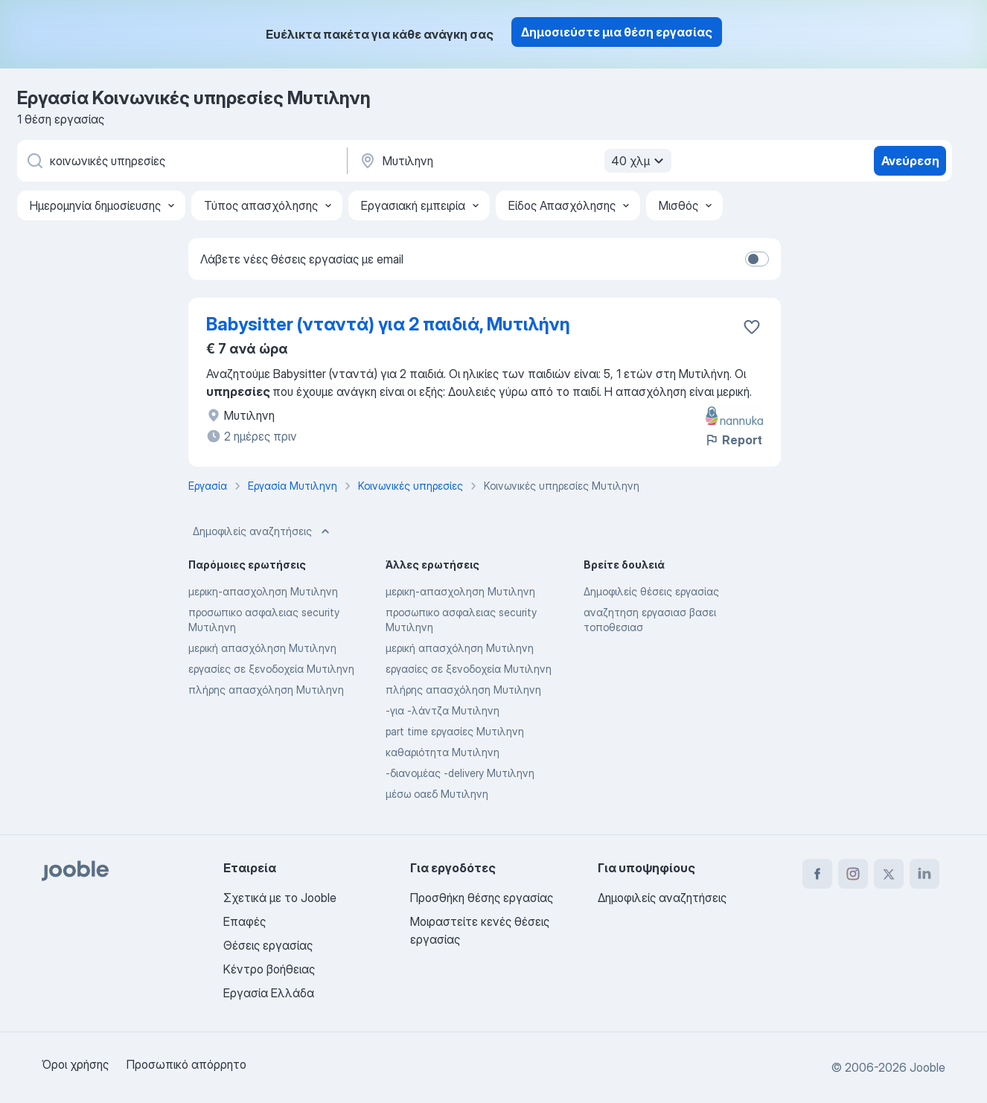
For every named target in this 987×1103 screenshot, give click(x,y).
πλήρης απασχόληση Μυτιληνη (266, 689)
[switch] (757, 259)
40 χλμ (639, 161)
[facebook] (817, 874)
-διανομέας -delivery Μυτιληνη (460, 773)
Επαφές (244, 921)
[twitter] (889, 874)
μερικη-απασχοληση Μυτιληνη (263, 591)
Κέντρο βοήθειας (269, 969)
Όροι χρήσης (75, 1064)
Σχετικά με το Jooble (279, 897)
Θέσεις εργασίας (268, 945)
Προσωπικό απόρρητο (186, 1064)
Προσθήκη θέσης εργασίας (481, 897)
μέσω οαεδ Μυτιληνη (437, 793)
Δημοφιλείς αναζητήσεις (263, 531)
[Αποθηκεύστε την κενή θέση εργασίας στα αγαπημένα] (751, 326)
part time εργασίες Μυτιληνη (455, 731)
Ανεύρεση (910, 160)
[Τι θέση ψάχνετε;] (181, 161)
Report (733, 439)
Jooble (927, 1067)
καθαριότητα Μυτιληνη (442, 752)
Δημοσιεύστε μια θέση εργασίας (616, 32)
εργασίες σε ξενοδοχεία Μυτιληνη (271, 668)
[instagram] (853, 874)
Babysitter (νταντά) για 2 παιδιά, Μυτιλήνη (388, 324)
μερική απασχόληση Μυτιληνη (262, 648)
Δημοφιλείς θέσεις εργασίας (651, 591)
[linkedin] (924, 874)
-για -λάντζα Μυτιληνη (442, 710)
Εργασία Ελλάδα (268, 992)
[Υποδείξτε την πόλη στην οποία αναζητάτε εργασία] (513, 161)
